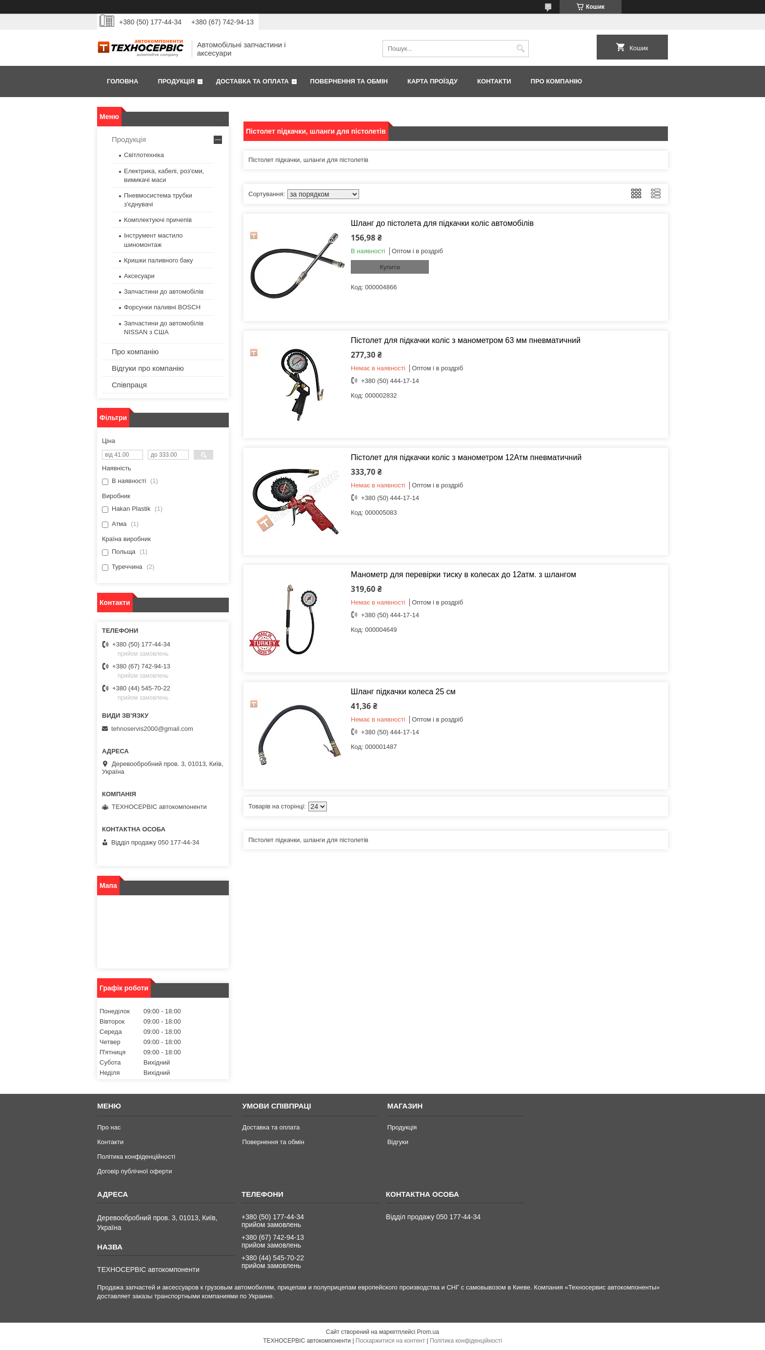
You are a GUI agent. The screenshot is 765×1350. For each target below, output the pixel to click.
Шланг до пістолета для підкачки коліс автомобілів (442, 223)
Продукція (176, 81)
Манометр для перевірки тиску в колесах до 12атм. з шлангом (463, 574)
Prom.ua (428, 1332)
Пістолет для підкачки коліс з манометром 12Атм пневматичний (466, 457)
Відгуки (397, 1142)
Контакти (494, 81)
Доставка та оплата (252, 81)
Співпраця (129, 385)
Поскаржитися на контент (390, 1340)
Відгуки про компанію (148, 368)
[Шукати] (520, 48)
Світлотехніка (144, 155)
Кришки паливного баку (158, 260)
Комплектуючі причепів (158, 219)
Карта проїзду (432, 81)
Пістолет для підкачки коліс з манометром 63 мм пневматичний (466, 340)
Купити (390, 267)
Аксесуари (139, 276)
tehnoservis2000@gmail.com (152, 728)
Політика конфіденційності (136, 1156)
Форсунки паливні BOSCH (162, 307)
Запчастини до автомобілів (163, 291)
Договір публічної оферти (134, 1171)
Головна (122, 81)
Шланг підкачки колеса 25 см (403, 691)
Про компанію (557, 81)
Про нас (109, 1127)
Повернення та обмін (349, 81)
